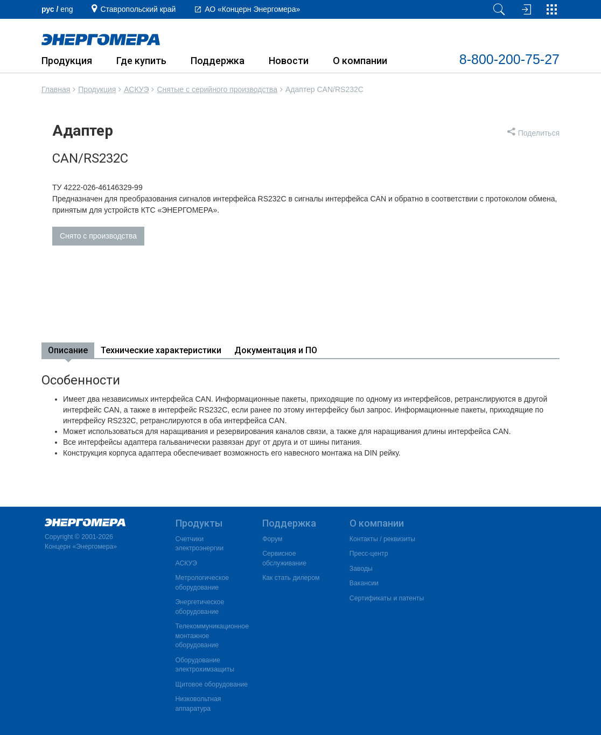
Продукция (66, 60)
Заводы (361, 568)
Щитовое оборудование (212, 684)
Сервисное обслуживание (284, 558)
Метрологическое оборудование (202, 582)
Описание (68, 350)
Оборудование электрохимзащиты (205, 665)
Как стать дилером (290, 578)
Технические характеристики (161, 350)
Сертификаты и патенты (387, 598)
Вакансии (364, 583)
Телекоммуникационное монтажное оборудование (212, 635)
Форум (272, 539)
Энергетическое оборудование (200, 606)
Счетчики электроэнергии (199, 543)
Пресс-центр (369, 553)
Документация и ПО (275, 350)
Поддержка (217, 60)
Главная (55, 89)
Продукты (199, 523)
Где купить (141, 60)
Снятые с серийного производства (217, 89)
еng (66, 9)
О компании (360, 60)
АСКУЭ (136, 89)
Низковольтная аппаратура (198, 703)
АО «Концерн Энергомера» (252, 9)
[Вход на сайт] (525, 9)
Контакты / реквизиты (382, 539)
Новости (289, 60)
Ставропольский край (138, 9)
